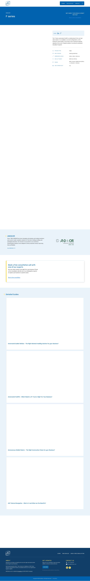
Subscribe (46, 567)
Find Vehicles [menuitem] (70, 3)
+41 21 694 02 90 (71, 562)
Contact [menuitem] (77, 3)
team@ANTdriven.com (72, 564)
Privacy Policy (57, 570)
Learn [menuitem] (63, 3)
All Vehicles (10, 248)
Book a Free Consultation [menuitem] (77, 553)
